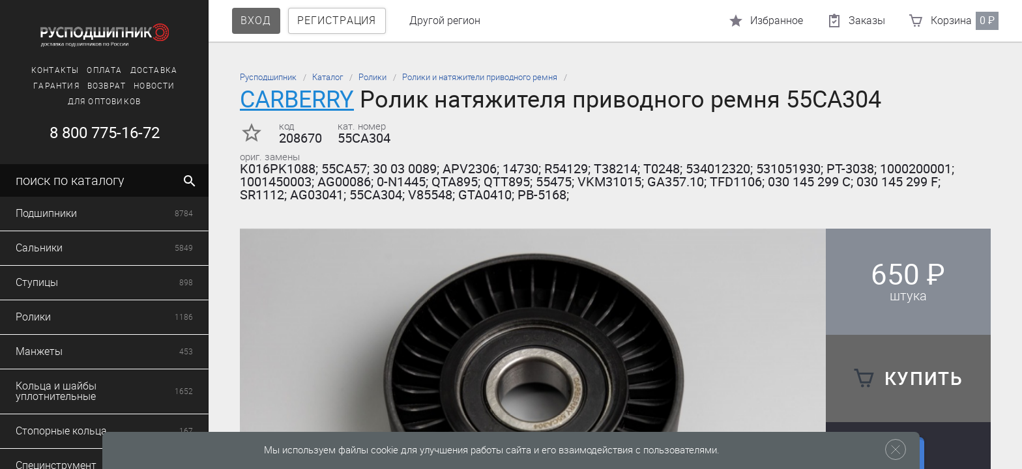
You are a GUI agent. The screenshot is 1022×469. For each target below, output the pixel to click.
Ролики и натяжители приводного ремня (479, 77)
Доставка (154, 70)
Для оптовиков (104, 101)
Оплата (104, 70)
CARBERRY (297, 99)
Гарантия (56, 86)
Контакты (55, 70)
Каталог (327, 77)
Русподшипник (268, 77)
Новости (154, 86)
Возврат (106, 86)
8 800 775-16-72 (105, 133)
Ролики (372, 77)
